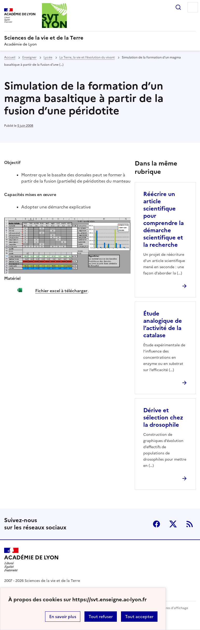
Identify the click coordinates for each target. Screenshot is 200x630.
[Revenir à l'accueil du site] (31, 560)
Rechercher (178, 7)
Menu (193, 7)
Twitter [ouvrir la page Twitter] (173, 524)
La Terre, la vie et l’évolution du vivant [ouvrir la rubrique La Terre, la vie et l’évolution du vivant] (87, 57)
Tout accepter (139, 616)
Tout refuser (101, 616)
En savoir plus (62, 616)
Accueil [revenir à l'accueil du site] (9, 57)
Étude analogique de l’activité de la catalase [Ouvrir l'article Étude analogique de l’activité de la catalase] (162, 324)
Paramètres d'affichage (170, 608)
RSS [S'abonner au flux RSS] (189, 524)
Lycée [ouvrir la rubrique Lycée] (48, 57)
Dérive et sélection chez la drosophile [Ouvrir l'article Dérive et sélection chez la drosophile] (163, 417)
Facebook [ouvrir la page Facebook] (156, 524)
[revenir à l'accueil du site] (100, 37)
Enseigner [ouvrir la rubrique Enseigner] (29, 57)
